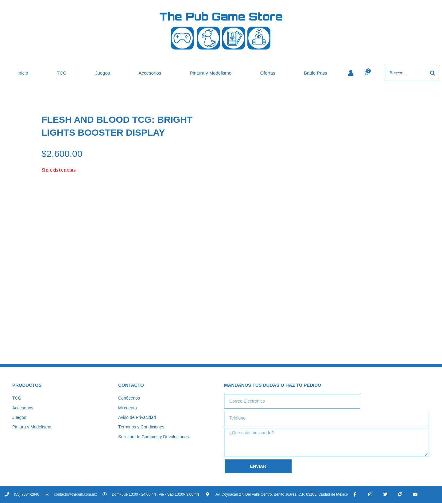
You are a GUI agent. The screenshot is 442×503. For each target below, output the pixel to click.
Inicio (22, 72)
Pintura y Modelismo (210, 72)
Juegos (102, 72)
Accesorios (150, 72)
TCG (62, 72)
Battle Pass (315, 72)
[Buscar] (432, 72)
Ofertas (267, 72)
